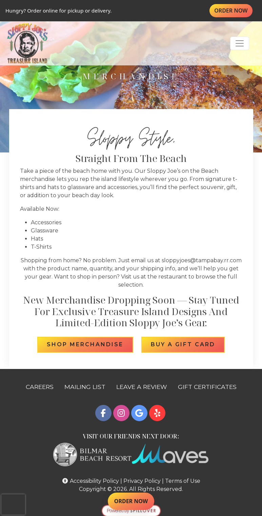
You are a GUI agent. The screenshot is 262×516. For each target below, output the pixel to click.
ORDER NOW (233, 10)
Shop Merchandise (90, 344)
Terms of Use (182, 481)
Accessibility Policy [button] (90, 481)
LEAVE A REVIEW (144, 386)
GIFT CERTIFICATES (210, 386)
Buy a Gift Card (188, 344)
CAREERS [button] (42, 386)
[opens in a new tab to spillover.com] (131, 510)
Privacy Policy (142, 481)
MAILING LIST (84, 386)
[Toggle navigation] (239, 43)
